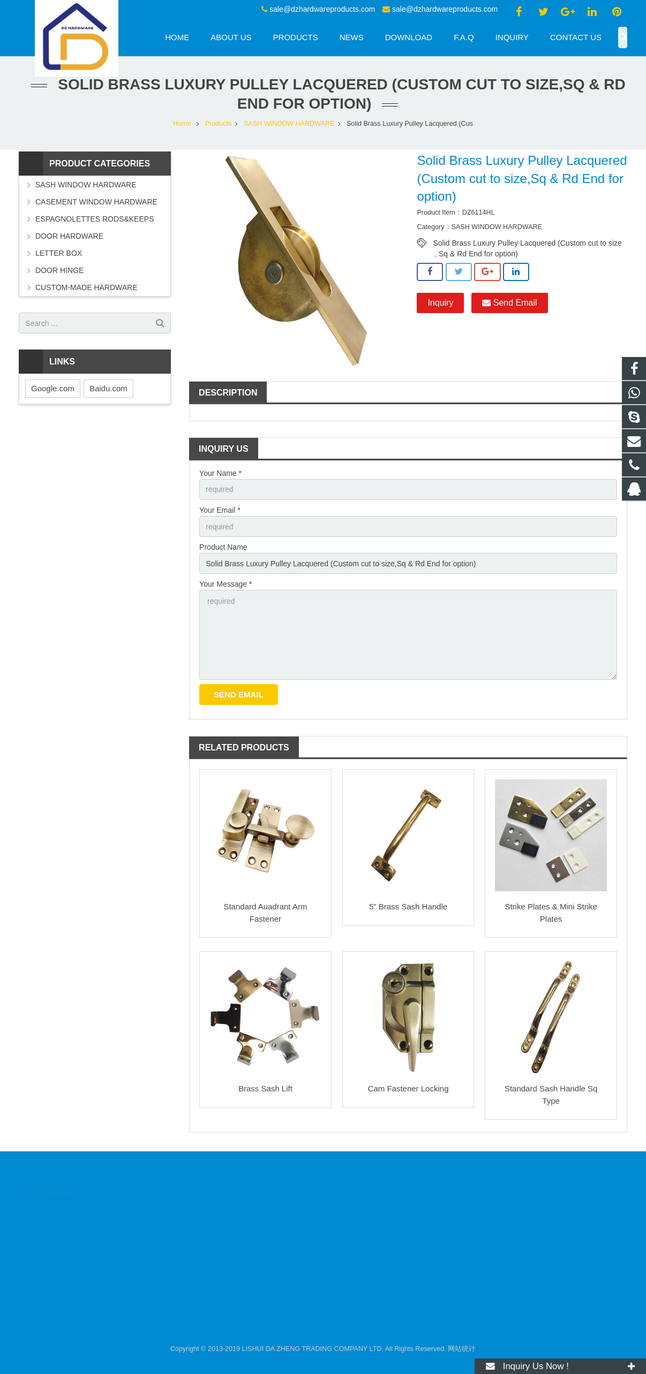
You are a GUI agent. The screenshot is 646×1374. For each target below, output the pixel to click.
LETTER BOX (58, 253)
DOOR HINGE (59, 270)
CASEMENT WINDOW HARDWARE (96, 202)
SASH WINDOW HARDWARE (289, 123)
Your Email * (220, 510)
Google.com (52, 388)
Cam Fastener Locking (408, 1088)
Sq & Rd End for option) (478, 253)
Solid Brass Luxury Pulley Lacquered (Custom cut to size (527, 243)
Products (218, 123)
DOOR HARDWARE (69, 236)
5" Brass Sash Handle (408, 906)
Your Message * (225, 584)
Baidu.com (108, 388)
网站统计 (462, 1349)
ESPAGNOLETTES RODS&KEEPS (94, 219)
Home (182, 123)
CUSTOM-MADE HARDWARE (86, 287)
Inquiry (440, 302)
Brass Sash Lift (265, 1088)
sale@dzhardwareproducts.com (322, 9)
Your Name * (220, 473)
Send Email (509, 302)
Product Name (223, 547)
